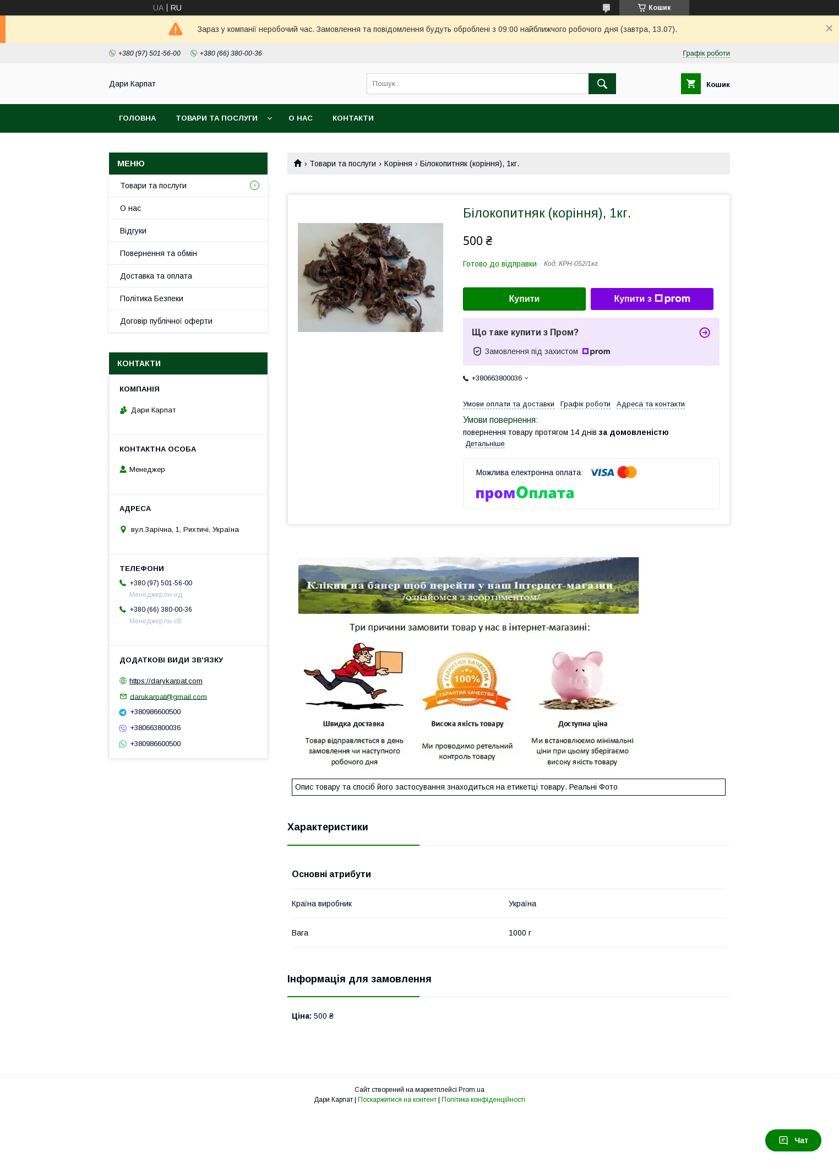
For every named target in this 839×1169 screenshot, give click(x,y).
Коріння (398, 163)
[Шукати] (602, 83)
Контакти (353, 118)
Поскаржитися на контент (397, 1099)
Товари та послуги (217, 118)
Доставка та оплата (156, 275)
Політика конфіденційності (483, 1099)
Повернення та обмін (158, 253)
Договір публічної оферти (166, 321)
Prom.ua (471, 1090)
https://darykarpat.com (166, 681)
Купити (524, 298)
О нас (300, 118)
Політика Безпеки (151, 298)
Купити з (652, 299)
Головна (137, 118)
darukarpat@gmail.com (168, 696)
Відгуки (133, 230)
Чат (793, 1140)
